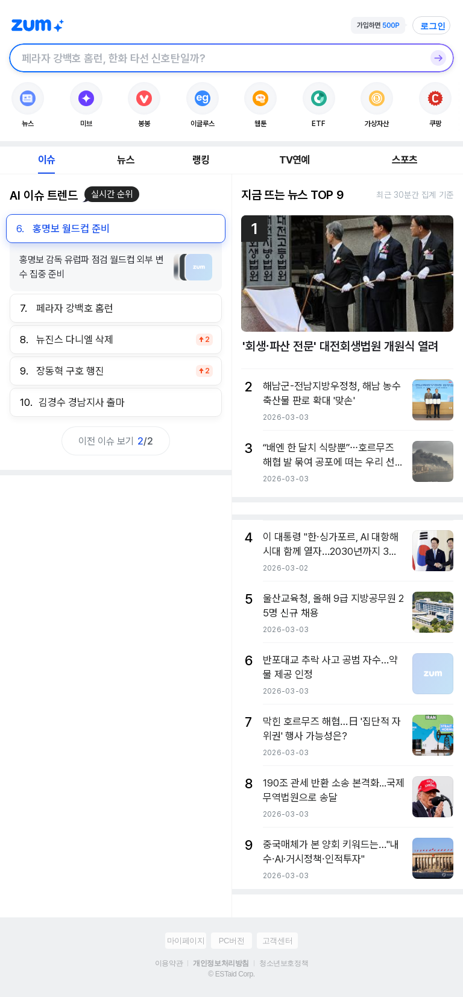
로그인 (433, 26)
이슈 (46, 160)
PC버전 (231, 940)
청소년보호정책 (283, 963)
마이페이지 (186, 940)
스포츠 (405, 160)
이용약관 (169, 963)
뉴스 (125, 160)
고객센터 (277, 940)
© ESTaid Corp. (231, 974)
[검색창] (216, 58)
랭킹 (200, 160)
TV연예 (294, 160)
